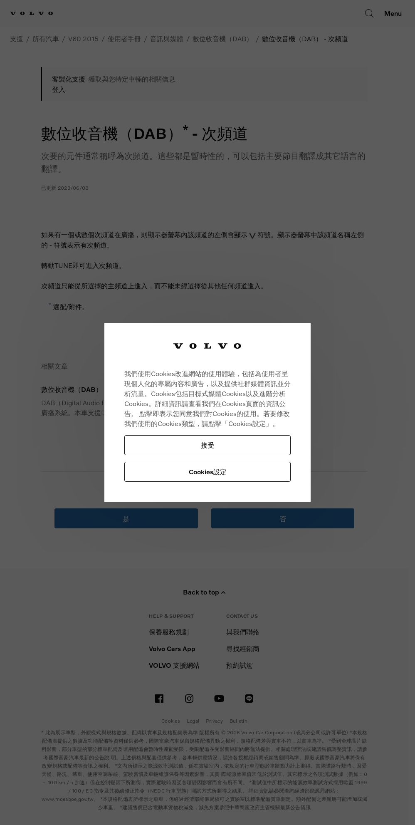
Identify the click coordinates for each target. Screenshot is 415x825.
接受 (207, 445)
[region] (207, 412)
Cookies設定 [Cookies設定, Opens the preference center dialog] (208, 472)
